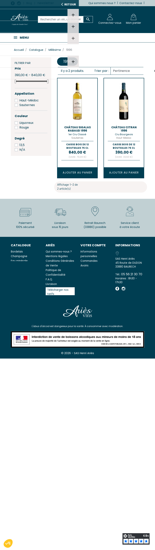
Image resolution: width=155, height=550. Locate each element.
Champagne (19, 256)
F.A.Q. (49, 279)
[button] (8, 543)
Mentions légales (57, 256)
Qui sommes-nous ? (59, 251)
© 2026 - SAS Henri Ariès (77, 355)
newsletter (45, 3)
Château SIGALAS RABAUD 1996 (77, 129)
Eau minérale (19, 261)
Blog (29, 3)
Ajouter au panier (77, 172)
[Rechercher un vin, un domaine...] (61, 19)
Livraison (51, 284)
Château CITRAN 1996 (124, 129)
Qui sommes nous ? (102, 3)
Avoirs (84, 265)
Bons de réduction (92, 275)
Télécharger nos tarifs (58, 292)
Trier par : (101, 71)
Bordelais (17, 251)
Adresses (86, 270)
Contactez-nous (130, 3)
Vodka (15, 265)
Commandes (89, 261)
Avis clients (53, 299)
